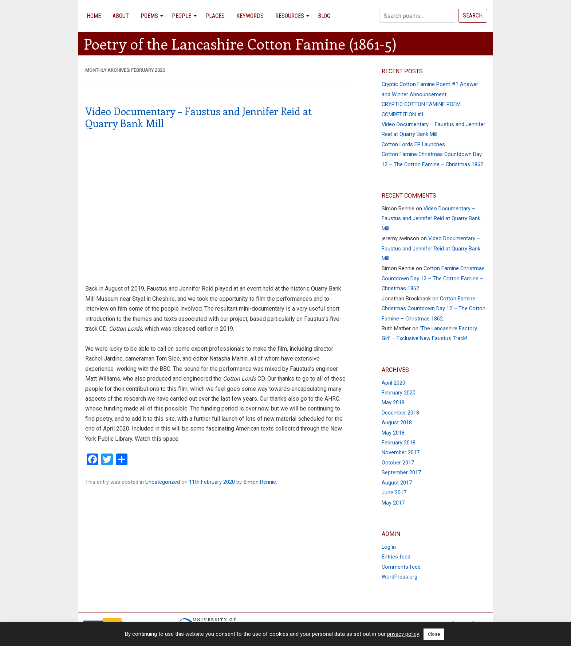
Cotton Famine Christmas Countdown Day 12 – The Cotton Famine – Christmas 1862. (433, 278)
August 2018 (397, 422)
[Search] (417, 16)
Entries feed (396, 556)
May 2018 (393, 432)
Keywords (250, 15)
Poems (149, 15)
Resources (289, 15)
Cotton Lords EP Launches (413, 144)
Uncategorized (162, 482)
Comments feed (401, 567)
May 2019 (393, 402)
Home (94, 15)
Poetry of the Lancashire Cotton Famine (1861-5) (240, 43)
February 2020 (399, 392)
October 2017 (398, 462)
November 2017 (401, 452)
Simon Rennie (259, 482)
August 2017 (397, 482)
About (121, 15)
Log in (389, 547)
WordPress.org (399, 576)
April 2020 (393, 383)
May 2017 (393, 502)
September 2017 (401, 472)
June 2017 (394, 492)
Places (215, 15)
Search (473, 15)
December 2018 (400, 412)
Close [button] (434, 634)
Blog (324, 15)
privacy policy (403, 634)
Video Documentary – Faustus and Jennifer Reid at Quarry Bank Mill (198, 117)
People (181, 15)
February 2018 (399, 442)
